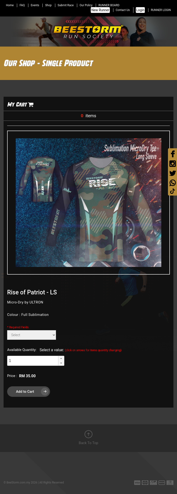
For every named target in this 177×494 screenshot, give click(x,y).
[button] (61, 358)
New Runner (100, 10)
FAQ (22, 5)
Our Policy (86, 5)
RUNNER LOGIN (161, 10)
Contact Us (123, 10)
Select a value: (80, 350)
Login (140, 10)
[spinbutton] (32, 361)
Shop (48, 5)
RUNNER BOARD (108, 5)
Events (35, 5)
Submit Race (66, 5)
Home (10, 5)
